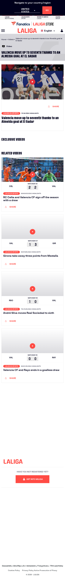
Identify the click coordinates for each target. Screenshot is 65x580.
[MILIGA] (61, 30)
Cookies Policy (14, 570)
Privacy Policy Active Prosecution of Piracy (39, 570)
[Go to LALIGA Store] (32, 24)
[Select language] (48, 30)
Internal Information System (13, 566)
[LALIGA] (27, 30)
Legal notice (44, 566)
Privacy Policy (57, 566)
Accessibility (32, 566)
